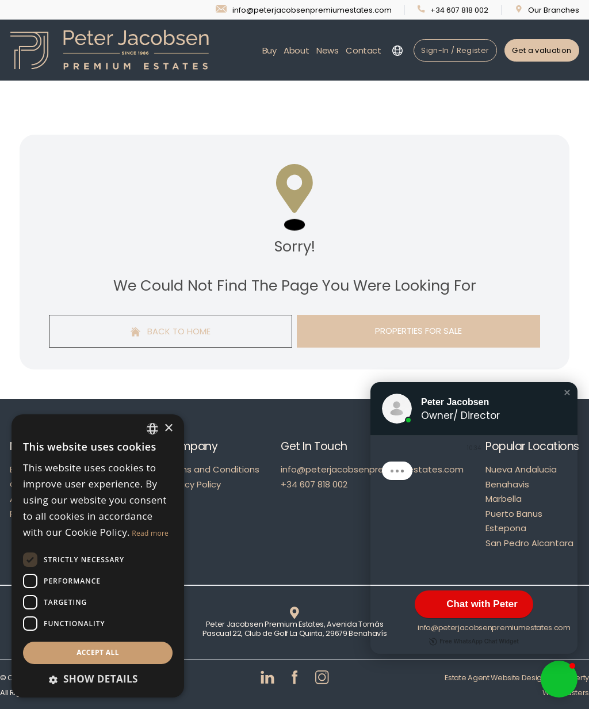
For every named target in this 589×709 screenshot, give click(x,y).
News (327, 50)
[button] (567, 392)
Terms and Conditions (212, 469)
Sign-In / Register (455, 50)
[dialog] (98, 555)
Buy (269, 50)
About (296, 50)
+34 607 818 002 (314, 484)
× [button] (168, 428)
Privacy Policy (193, 484)
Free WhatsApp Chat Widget (474, 642)
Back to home (171, 331)
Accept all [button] (98, 652)
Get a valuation (541, 50)
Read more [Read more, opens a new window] (150, 533)
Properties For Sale (418, 331)
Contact (363, 50)
